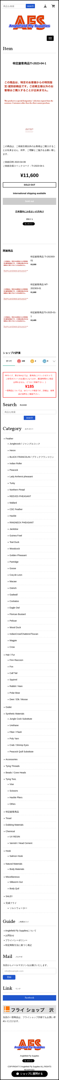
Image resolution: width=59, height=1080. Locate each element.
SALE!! (9, 896)
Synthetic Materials (15, 713)
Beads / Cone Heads (16, 772)
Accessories (11, 759)
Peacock (14, 470)
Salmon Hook (16, 856)
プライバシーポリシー (16, 940)
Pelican (13, 620)
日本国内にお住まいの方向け (29, 211)
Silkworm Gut (16, 882)
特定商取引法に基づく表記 (18, 945)
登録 (9, 977)
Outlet (8, 707)
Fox (11, 666)
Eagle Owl (15, 607)
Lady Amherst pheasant (21, 476)
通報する (29, 219)
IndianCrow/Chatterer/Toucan (24, 634)
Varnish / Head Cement (21, 843)
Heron (13, 450)
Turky (12, 483)
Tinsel (8, 818)
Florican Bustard (18, 614)
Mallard (13, 503)
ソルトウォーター (18, 908)
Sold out (29, 201)
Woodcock (15, 548)
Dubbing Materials (14, 825)
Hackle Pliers (16, 797)
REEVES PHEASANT (20, 496)
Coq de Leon (16, 575)
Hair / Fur (10, 655)
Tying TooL (11, 779)
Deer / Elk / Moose (19, 699)
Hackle (13, 516)
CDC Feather (16, 509)
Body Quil (14, 888)
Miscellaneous (13, 877)
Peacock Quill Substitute (22, 751)
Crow (12, 647)
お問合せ (9, 935)
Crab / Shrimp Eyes (19, 745)
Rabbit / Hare (16, 686)
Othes (12, 804)
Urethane (14, 725)
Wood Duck (15, 627)
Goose (13, 568)
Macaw (13, 581)
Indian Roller (16, 463)
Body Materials (17, 869)
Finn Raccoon (16, 660)
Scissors (14, 791)
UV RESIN (15, 836)
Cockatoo (14, 601)
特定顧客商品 (12, 812)
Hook (8, 851)
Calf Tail (13, 673)
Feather (9, 438)
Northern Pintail (17, 489)
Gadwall (14, 594)
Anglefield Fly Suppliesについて (21, 930)
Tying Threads (13, 766)
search (30, 6)
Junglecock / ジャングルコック (25, 443)
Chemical (10, 831)
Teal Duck (14, 542)
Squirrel (13, 679)
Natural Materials (14, 864)
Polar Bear (15, 693)
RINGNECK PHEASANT (22, 522)
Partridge (14, 562)
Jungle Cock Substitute (21, 719)
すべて (9, 361)
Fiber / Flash (16, 732)
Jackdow (14, 529)
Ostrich (13, 588)
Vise (12, 784)
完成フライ (11, 903)
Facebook (29, 997)
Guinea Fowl (16, 535)
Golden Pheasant (18, 555)
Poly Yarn (14, 738)
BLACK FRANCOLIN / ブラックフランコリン (32, 457)
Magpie (13, 640)
